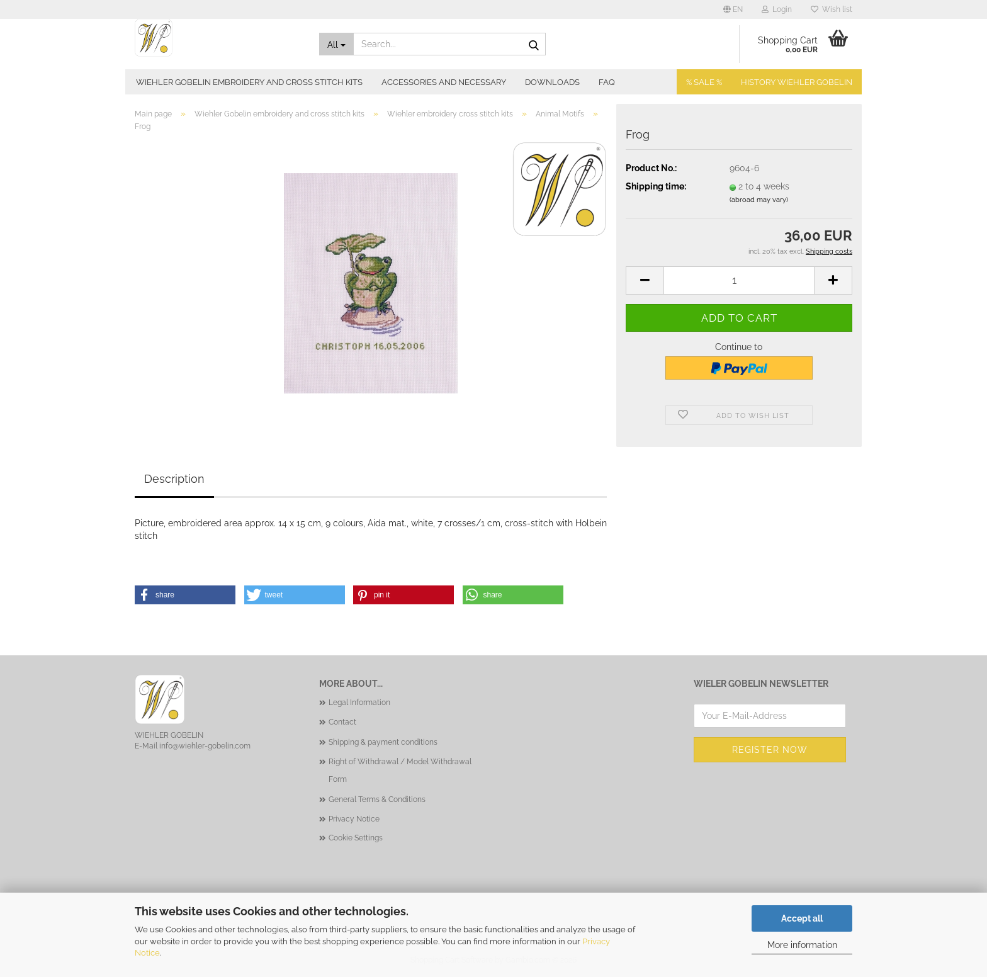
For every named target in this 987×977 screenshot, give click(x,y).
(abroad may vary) (759, 200)
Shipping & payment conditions (383, 742)
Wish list (831, 9)
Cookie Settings (356, 837)
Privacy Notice (354, 819)
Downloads (552, 82)
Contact (342, 722)
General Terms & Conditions (377, 799)
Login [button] (777, 9)
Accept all (802, 918)
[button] (733, 9)
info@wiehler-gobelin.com (205, 746)
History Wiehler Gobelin (796, 82)
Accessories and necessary (443, 82)
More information (802, 945)
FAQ (607, 82)
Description (174, 478)
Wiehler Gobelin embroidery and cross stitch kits (249, 82)
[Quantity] (739, 280)
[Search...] (336, 44)
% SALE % (704, 82)
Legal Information (359, 702)
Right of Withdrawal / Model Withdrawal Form (400, 770)
